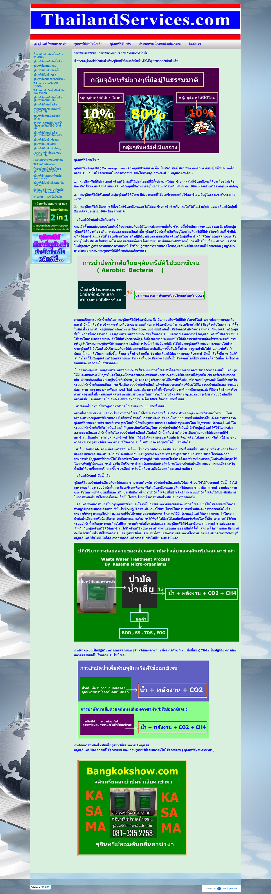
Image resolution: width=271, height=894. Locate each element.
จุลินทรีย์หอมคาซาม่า (85, 53)
